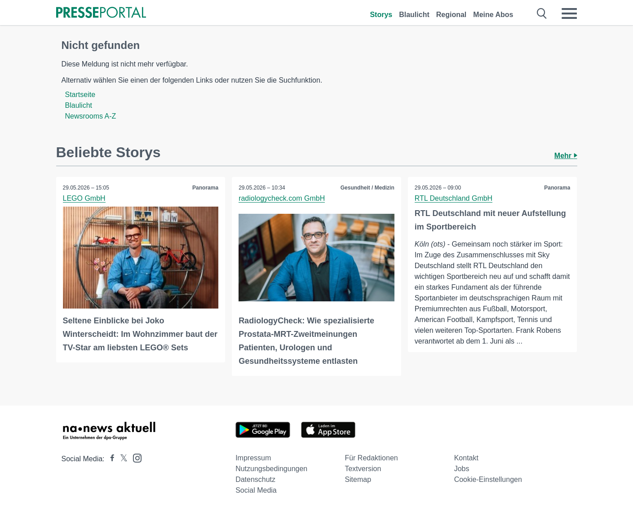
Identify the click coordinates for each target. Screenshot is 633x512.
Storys (381, 14)
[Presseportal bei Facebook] (110, 459)
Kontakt (466, 458)
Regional (451, 14)
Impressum (253, 458)
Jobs (461, 468)
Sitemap (358, 479)
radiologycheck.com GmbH (282, 198)
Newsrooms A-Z (90, 116)
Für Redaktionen (371, 458)
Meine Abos (493, 14)
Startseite (80, 94)
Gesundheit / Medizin (367, 188)
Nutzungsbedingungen (271, 468)
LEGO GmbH (84, 198)
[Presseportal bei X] (121, 459)
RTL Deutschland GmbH (453, 198)
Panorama (205, 188)
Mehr (565, 155)
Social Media (256, 490)
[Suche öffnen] (542, 13)
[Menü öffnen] (569, 13)
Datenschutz (255, 479)
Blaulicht (414, 14)
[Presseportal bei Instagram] (135, 457)
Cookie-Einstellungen (488, 479)
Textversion (363, 468)
